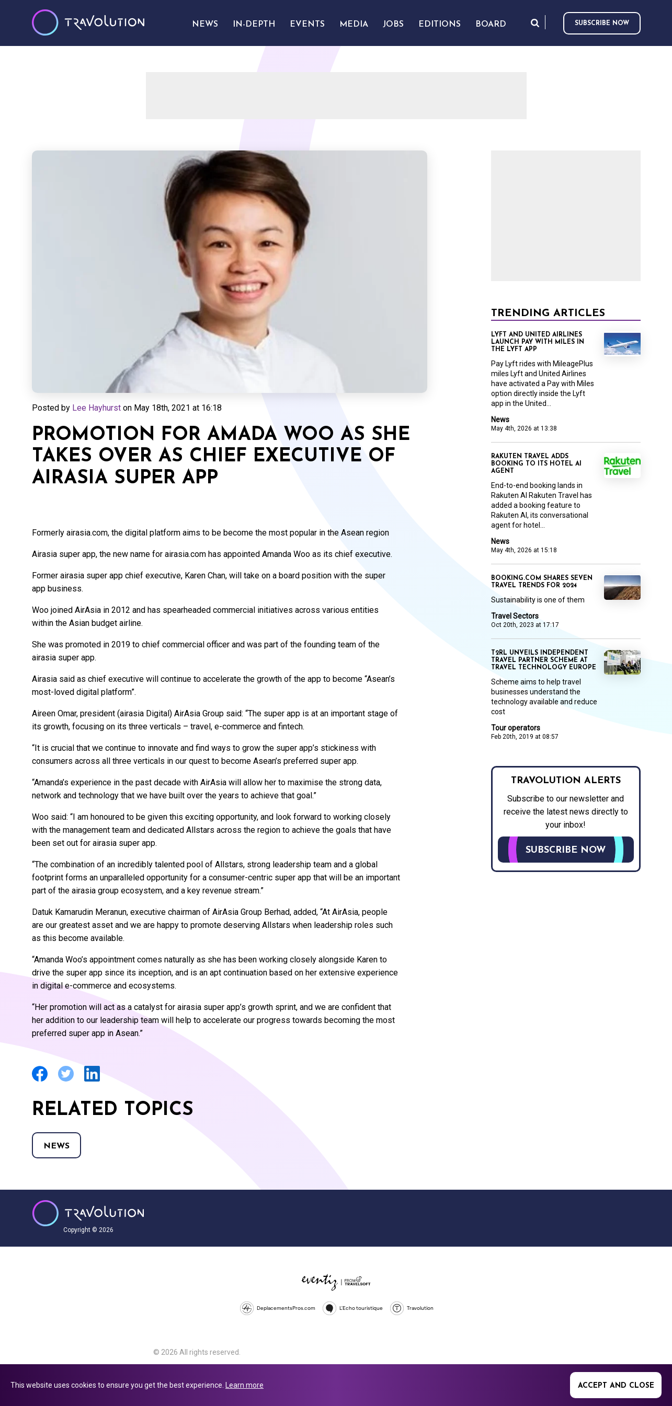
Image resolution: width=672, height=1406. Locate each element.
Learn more (244, 1385)
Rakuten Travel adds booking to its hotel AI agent (536, 464)
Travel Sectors (515, 616)
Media (353, 24)
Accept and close (616, 1386)
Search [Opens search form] (535, 22)
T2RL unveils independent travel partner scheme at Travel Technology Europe (543, 660)
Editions (439, 24)
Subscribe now (602, 23)
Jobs (393, 24)
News (56, 1146)
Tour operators (515, 728)
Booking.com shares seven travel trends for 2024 (542, 582)
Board (490, 24)
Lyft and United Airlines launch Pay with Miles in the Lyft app (537, 342)
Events (307, 24)
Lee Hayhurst (96, 408)
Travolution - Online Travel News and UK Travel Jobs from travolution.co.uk (88, 1213)
